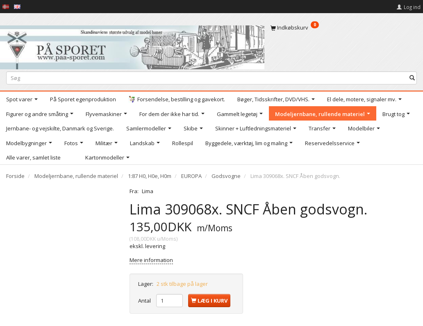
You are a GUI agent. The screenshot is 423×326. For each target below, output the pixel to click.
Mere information (151, 260)
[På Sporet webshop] (132, 45)
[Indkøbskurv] (343, 27)
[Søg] (412, 78)
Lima (147, 191)
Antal (145, 300)
